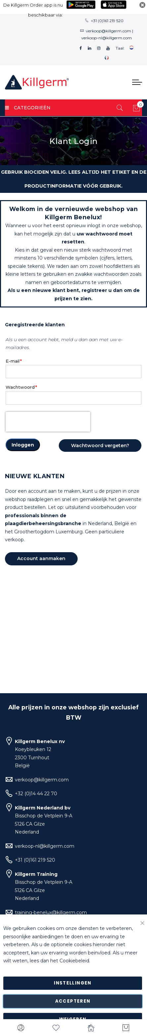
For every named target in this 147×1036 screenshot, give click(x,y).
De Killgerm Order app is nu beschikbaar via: (33, 10)
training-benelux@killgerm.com (51, 912)
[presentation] (48, 422)
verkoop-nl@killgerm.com (106, 37)
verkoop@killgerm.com (108, 30)
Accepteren (73, 1001)
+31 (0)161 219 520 (107, 20)
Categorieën (28, 108)
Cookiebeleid (74, 961)
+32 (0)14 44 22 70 (36, 794)
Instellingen (72, 983)
